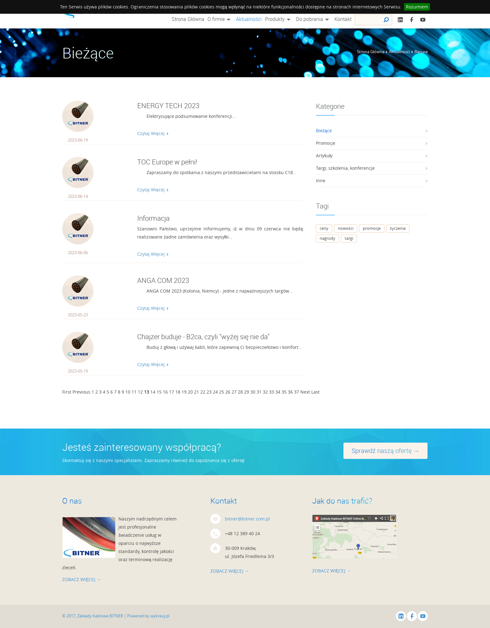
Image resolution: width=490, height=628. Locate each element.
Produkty (279, 19)
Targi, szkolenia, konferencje (345, 168)
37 (296, 392)
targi (349, 238)
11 (134, 392)
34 (277, 392)
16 (165, 392)
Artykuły (324, 155)
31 (259, 392)
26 (227, 392)
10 (127, 392)
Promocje (325, 143)
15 (159, 392)
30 (252, 392)
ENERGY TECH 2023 (168, 105)
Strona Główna (188, 19)
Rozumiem (417, 7)
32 (265, 392)
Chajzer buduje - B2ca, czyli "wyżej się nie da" (203, 336)
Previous (81, 392)
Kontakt (343, 19)
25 (221, 392)
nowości (345, 228)
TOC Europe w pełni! (167, 161)
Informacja (153, 218)
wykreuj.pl (159, 616)
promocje (372, 228)
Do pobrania (313, 19)
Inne (320, 180)
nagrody (327, 238)
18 (177, 392)
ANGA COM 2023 (163, 280)
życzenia (398, 228)
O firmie (220, 19)
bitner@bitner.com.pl (247, 519)
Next (305, 392)
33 (271, 392)
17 (171, 392)
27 (234, 392)
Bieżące (324, 130)
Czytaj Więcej (153, 133)
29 (246, 392)
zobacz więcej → (81, 579)
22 (202, 392)
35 (284, 392)
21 (196, 392)
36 (290, 392)
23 (209, 392)
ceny (324, 228)
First (66, 392)
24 (215, 392)
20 (190, 392)
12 (140, 392)
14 (152, 392)
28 (240, 392)
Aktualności (249, 19)
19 (184, 392)
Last (315, 392)
